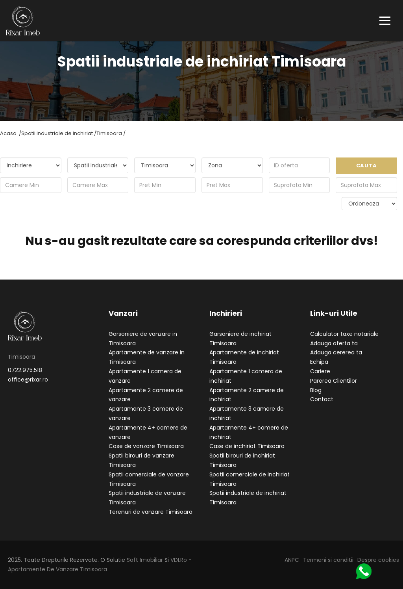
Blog (316, 390)
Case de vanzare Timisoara (146, 446)
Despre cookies (378, 560)
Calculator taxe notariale (344, 334)
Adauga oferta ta (334, 343)
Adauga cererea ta (336, 352)
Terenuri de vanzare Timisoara (150, 512)
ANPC (292, 560)
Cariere (320, 371)
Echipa (319, 362)
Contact (321, 399)
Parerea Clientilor (333, 381)
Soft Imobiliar (145, 560)
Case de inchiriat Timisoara (247, 446)
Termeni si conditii (328, 560)
